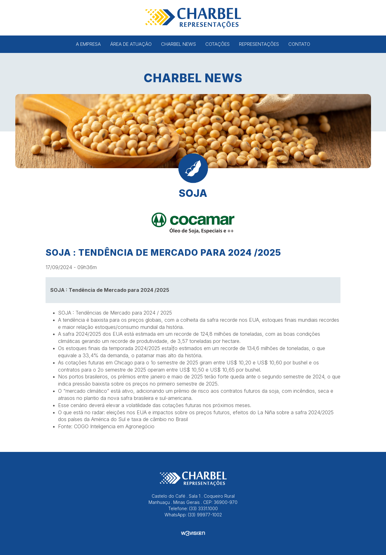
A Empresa (88, 44)
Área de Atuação (131, 44)
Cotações (217, 44)
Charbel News (178, 44)
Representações (259, 44)
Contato (299, 44)
